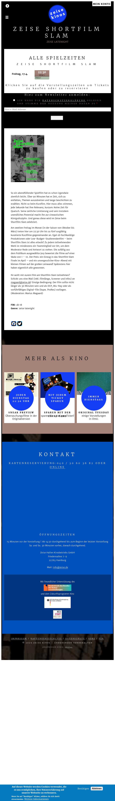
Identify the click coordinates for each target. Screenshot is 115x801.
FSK (101, 638)
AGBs (91, 638)
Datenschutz (75, 638)
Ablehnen (97, 788)
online (57, 467)
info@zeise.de (60, 567)
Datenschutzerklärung (64, 100)
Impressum (19, 638)
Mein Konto (101, 4)
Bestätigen (83, 788)
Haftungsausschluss (46, 638)
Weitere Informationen (36, 799)
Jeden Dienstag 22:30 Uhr (21, 398)
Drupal (69, 647)
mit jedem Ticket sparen (57, 398)
